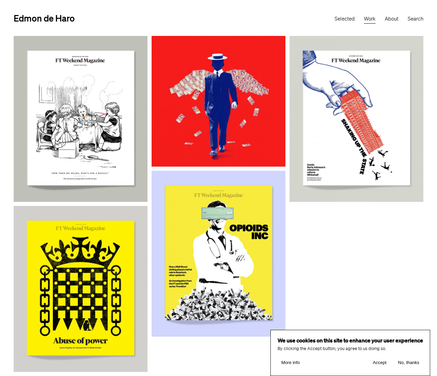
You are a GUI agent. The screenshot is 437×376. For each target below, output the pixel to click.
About (391, 19)
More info (290, 362)
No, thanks (408, 362)
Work (370, 19)
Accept (379, 362)
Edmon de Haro (44, 18)
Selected (345, 19)
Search (415, 19)
